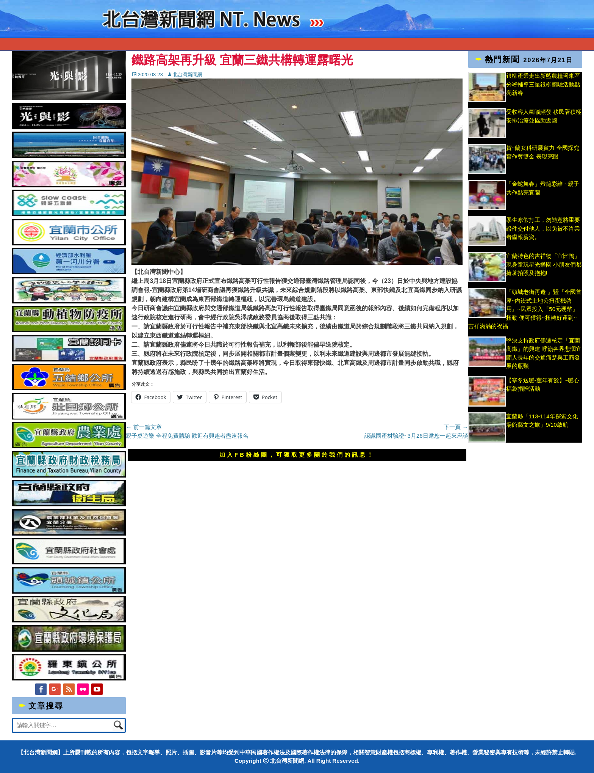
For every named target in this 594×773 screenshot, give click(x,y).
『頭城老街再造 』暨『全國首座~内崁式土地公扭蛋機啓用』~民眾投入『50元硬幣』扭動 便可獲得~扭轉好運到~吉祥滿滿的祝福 (524, 309)
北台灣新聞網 (187, 74)
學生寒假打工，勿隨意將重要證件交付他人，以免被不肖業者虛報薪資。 (543, 228)
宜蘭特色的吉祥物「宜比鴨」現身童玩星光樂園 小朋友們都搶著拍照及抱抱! (543, 264)
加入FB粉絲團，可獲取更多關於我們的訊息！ (297, 454)
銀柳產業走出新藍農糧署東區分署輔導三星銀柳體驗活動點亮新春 (543, 84)
